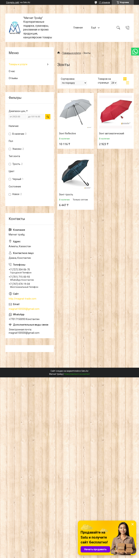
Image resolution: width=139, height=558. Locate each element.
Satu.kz (84, 371)
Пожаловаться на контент (77, 374)
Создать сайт (12, 2)
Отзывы (13, 78)
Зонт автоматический (111, 133)
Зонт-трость (66, 194)
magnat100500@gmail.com (24, 309)
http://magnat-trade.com (22, 298)
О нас (12, 71)
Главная (78, 27)
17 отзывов (104, 2)
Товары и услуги (71, 53)
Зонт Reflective (67, 133)
